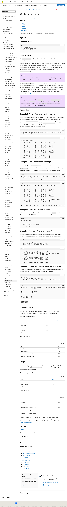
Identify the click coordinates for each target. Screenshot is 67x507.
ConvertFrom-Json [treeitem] (8, 81)
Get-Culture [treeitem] (7, 128)
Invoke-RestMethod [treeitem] (9, 185)
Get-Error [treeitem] (7, 131)
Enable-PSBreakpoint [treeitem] (9, 103)
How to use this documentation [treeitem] (9, 16)
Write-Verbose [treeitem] (7, 286)
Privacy (28, 506)
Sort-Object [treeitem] (7, 252)
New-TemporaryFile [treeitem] (8, 202)
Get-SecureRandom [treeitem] (9, 156)
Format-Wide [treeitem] (7, 124)
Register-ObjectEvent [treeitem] (9, 219)
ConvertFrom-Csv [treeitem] (8, 79)
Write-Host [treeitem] (7, 278)
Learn (21, 9)
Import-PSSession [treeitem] (8, 182)
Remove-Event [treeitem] (8, 223)
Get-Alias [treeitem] (6, 126)
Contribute (23, 506)
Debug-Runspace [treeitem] (8, 98)
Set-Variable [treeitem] (7, 247)
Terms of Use (47, 506)
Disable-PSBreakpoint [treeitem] (9, 100)
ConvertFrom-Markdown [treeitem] (10, 83)
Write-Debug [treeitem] (7, 275)
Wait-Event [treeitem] (7, 273)
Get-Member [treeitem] (7, 144)
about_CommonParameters (48, 93)
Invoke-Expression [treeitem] (8, 183)
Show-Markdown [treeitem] (8, 250)
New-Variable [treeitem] (7, 206)
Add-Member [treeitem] (7, 70)
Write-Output (26, 462)
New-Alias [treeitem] (7, 195)
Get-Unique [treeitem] (7, 163)
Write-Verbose (26, 466)
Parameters (24, 28)
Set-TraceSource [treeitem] (8, 245)
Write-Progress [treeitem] (8, 284)
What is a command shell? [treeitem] (9, 24)
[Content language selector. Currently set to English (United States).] (7, 503)
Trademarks (53, 506)
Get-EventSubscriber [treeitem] (9, 135)
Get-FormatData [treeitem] (8, 139)
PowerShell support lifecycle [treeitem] (8, 48)
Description (23, 24)
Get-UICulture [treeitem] (7, 161)
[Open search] (61, 2)
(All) (21, 340)
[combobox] (9, 11)
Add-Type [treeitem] (7, 72)
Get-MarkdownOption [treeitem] (9, 142)
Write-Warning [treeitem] (8, 288)
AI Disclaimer (3, 506)
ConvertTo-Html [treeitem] (8, 92)
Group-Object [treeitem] (7, 170)
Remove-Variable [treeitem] (8, 228)
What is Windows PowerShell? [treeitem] (10, 22)
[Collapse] (16, 9)
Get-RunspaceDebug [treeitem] (9, 154)
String (53, 379)
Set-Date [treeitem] (6, 239)
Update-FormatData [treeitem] (9, 265)
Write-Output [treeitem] (7, 282)
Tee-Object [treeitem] (7, 256)
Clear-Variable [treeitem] (7, 74)
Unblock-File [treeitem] (7, 262)
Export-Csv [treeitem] (7, 111)
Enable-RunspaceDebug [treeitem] (9, 105)
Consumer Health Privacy (37, 506)
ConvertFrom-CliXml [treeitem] (9, 77)
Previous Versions (11, 506)
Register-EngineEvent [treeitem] (9, 217)
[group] (42, 133)
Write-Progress (26, 464)
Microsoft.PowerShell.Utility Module (31, 18)
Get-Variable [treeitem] (7, 167)
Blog (17, 506)
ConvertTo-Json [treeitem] (8, 94)
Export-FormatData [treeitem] (8, 113)
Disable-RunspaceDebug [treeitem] (10, 102)
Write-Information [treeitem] (8, 280)
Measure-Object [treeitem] (8, 193)
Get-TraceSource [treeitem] (8, 157)
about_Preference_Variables (34, 93)
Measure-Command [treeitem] (9, 191)
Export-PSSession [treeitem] (8, 115)
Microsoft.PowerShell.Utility (34, 9)
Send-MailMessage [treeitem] (8, 236)
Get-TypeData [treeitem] (7, 159)
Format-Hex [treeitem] (7, 118)
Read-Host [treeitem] (7, 215)
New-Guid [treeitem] (7, 198)
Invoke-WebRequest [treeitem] (9, 187)
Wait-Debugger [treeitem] (8, 271)
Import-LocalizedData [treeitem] (9, 178)
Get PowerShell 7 (61, 5)
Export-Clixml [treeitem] (7, 109)
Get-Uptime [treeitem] (7, 165)
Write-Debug (25, 457)
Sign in (64, 1)
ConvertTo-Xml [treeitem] (8, 96)
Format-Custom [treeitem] (8, 116)
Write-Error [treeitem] (7, 277)
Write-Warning (26, 468)
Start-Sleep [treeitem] (7, 254)
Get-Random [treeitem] (7, 150)
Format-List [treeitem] (7, 120)
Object (47, 323)
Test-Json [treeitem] (6, 258)
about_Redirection (27, 455)
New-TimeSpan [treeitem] (8, 204)
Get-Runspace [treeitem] (7, 152)
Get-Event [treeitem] (7, 133)
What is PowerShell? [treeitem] (8, 20)
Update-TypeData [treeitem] (8, 269)
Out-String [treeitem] (7, 213)
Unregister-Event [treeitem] (8, 264)
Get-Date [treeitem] (6, 129)
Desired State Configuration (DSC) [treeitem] (9, 38)
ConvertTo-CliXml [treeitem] (8, 89)
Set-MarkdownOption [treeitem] (9, 241)
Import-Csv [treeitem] (7, 176)
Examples (23, 26)
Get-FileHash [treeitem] (7, 137)
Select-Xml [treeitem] (7, 234)
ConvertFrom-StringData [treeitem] (10, 87)
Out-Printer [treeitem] (7, 211)
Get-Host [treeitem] (6, 141)
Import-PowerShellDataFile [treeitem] (10, 180)
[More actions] (64, 10)
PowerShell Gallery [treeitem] (6, 40)
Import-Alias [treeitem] (7, 172)
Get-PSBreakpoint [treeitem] (8, 146)
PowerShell (26, 9)
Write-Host (42, 105)
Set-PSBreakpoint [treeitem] (8, 243)
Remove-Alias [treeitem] (7, 221)
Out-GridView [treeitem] (7, 209)
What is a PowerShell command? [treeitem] (10, 25)
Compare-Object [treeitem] (8, 75)
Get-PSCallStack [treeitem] (8, 148)
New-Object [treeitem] (7, 200)
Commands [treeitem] (7, 68)
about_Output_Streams (28, 451)
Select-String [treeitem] (7, 232)
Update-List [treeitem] (7, 267)
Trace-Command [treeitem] (8, 260)
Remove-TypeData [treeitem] (8, 226)
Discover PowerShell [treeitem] (8, 27)
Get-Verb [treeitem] (6, 169)
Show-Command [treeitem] (8, 249)
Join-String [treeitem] (7, 189)
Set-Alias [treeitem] (6, 237)
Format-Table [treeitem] (7, 122)
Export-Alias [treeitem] (7, 107)
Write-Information (27, 460)
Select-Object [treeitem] (7, 230)
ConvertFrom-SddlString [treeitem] (10, 85)
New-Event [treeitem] (7, 196)
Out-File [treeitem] (6, 208)
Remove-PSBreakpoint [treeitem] (9, 224)
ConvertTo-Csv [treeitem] (8, 90)
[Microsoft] (2, 2)
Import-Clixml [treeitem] (7, 174)
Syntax (23, 23)
